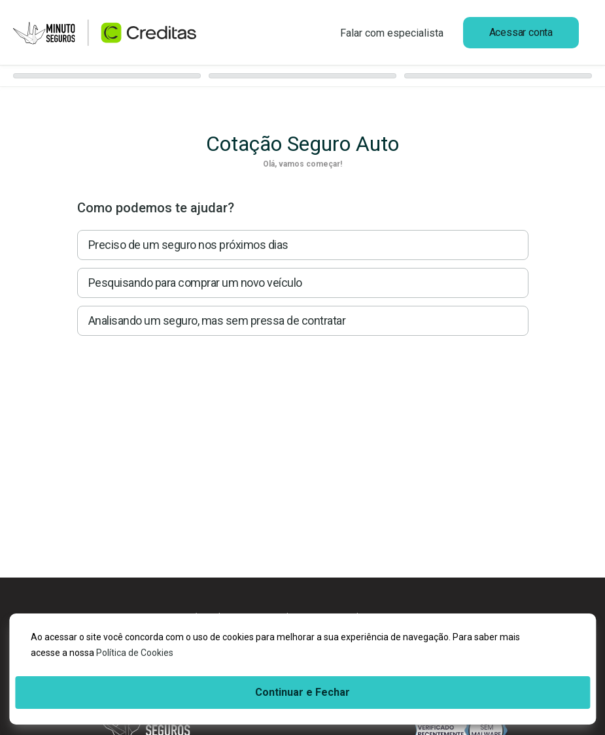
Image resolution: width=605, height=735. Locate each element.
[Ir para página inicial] (104, 32)
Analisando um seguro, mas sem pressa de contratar (217, 320)
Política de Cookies (134, 652)
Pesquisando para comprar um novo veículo (195, 282)
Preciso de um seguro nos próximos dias (188, 245)
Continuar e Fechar (302, 692)
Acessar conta (521, 32)
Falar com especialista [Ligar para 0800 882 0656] (391, 33)
